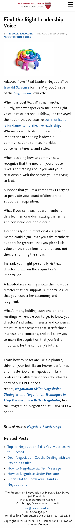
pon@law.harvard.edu (37, 508)
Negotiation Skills (17, 37)
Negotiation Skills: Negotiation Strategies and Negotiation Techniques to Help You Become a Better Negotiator (35, 395)
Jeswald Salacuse (20, 33)
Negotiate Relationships (44, 427)
